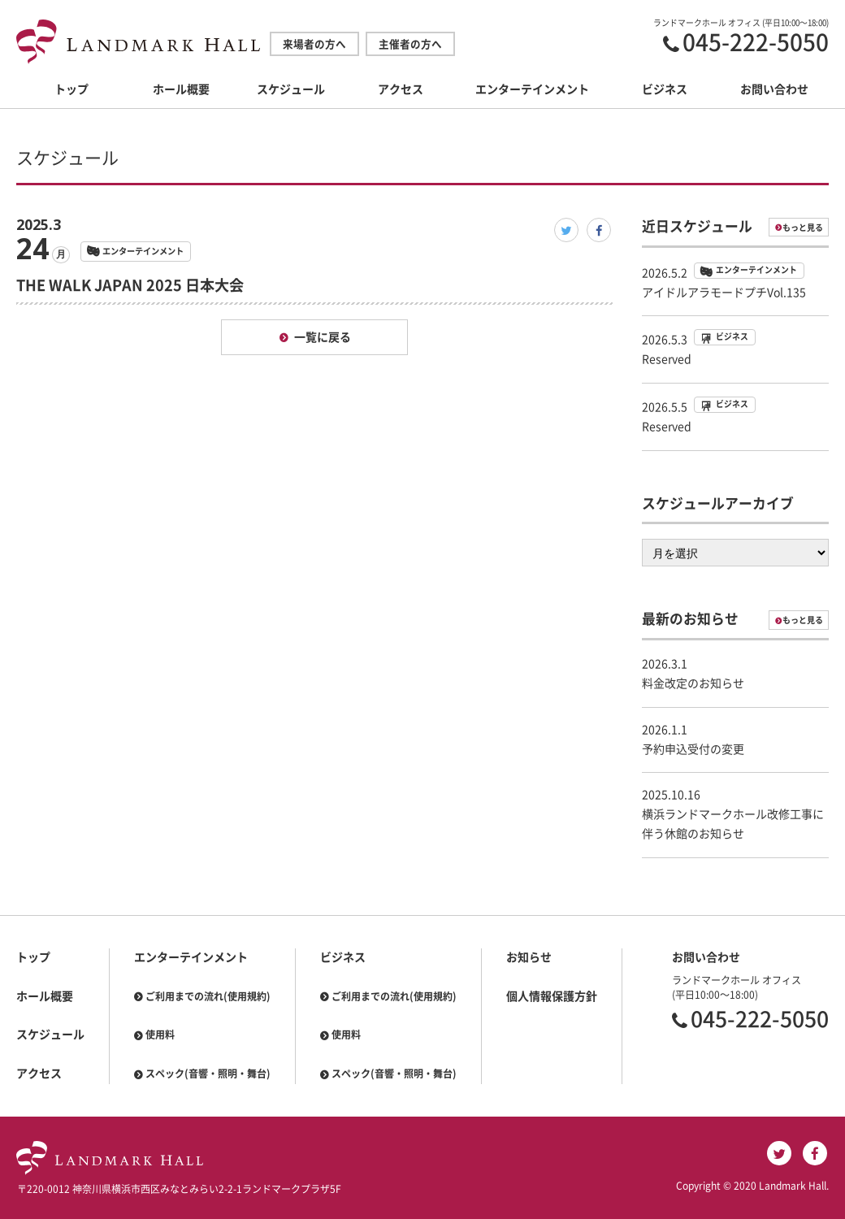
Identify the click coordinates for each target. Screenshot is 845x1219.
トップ (71, 89)
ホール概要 (181, 89)
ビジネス (664, 89)
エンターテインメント (532, 89)
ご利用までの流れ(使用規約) (208, 996)
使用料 (160, 1034)
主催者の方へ (410, 44)
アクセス (400, 89)
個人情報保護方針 (551, 996)
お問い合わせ (774, 89)
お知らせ (529, 957)
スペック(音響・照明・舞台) (208, 1073)
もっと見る (802, 227)
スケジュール (291, 89)
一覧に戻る (322, 337)
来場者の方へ (314, 44)
